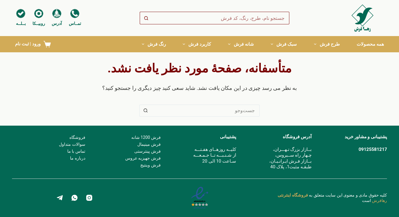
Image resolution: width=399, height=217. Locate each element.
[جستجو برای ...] (220, 18)
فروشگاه (77, 137)
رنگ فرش (154, 44)
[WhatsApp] (75, 198)
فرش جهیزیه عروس (143, 158)
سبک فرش (284, 44)
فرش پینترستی (147, 151)
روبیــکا (38, 23)
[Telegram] (60, 198)
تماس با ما (76, 151)
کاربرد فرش (197, 44)
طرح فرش (327, 44)
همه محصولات (370, 44)
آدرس (57, 23)
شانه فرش (241, 44)
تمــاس (75, 23)
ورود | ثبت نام (28, 44)
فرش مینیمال (148, 144)
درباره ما (77, 158)
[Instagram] (89, 198)
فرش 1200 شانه (146, 137)
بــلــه (21, 23)
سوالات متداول (72, 144)
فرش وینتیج (150, 165)
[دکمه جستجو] (146, 18)
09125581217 (372, 149)
